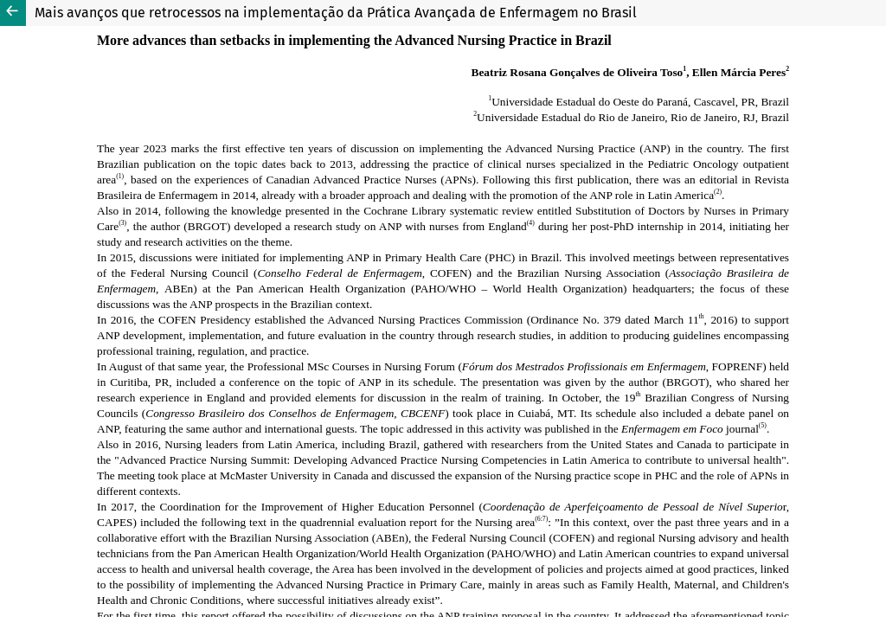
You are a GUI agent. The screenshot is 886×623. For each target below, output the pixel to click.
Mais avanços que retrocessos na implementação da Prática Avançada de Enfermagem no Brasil (336, 12)
